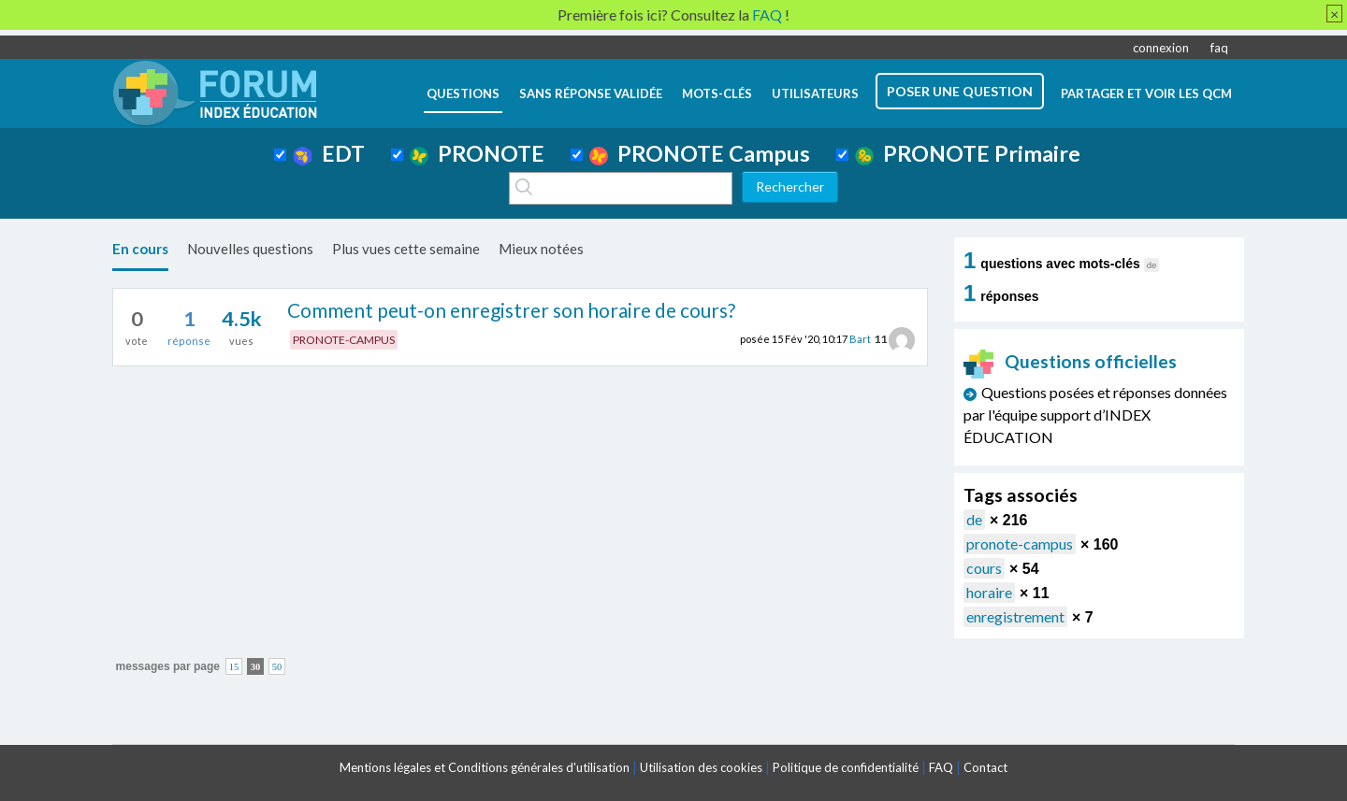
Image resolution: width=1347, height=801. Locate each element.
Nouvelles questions (250, 248)
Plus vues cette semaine (406, 248)
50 (277, 667)
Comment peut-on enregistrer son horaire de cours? (511, 310)
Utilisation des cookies (701, 767)
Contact (985, 767)
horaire (989, 592)
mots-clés (717, 93)
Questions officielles (1070, 361)
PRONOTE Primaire (967, 153)
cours (984, 568)
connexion (1161, 47)
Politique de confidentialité (846, 767)
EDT (329, 153)
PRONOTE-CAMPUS (344, 340)
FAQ (941, 767)
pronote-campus (1019, 543)
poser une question (960, 91)
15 (234, 667)
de (974, 519)
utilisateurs (815, 93)
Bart (860, 339)
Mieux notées (541, 248)
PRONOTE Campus (699, 153)
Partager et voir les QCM (1146, 93)
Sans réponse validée (590, 93)
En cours (140, 248)
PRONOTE (477, 153)
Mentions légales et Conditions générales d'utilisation (485, 767)
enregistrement (1015, 616)
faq (1219, 47)
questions (463, 93)
